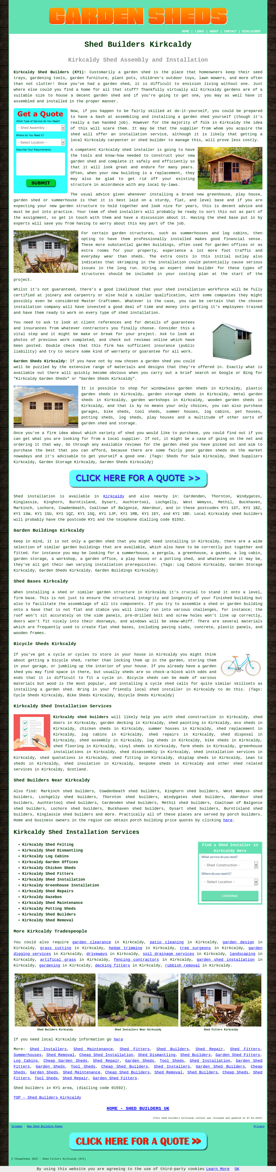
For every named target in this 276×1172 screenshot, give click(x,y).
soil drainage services (168, 954)
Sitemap (16, 1126)
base (219, 200)
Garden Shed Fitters (237, 1055)
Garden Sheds (139, 1061)
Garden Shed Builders (220, 1066)
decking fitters (112, 965)
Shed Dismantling (157, 1055)
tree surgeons (195, 948)
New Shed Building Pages (45, 1126)
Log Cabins (26, 1061)
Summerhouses (28, 1055)
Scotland (76, 769)
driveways (96, 954)
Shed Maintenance (93, 1049)
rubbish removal (182, 965)
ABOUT (214, 31)
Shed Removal (60, 1055)
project (146, 334)
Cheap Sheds (235, 1072)
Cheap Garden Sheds (65, 1061)
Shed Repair (209, 1049)
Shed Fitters (135, 1049)
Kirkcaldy (113, 496)
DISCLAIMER (251, 31)
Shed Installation (210, 1061)
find (30, 791)
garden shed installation (225, 960)
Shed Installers (48, 1049)
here (227, 820)
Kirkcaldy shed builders (80, 717)
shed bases (121, 627)
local (76, 140)
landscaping (242, 954)
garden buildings (155, 245)
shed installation (138, 313)
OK (237, 1169)
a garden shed (134, 72)
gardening (49, 965)
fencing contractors (136, 960)
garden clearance (91, 942)
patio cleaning (167, 942)
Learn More (217, 1169)
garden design (238, 942)
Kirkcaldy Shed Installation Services (76, 832)
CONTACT (230, 31)
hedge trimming (125, 948)
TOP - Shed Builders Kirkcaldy (47, 1097)
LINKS (199, 31)
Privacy (259, 1126)
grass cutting (55, 948)
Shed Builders (172, 1049)
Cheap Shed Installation (106, 1055)
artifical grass (58, 960)
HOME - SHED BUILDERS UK (138, 1108)
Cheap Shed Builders (124, 1066)
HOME (185, 31)
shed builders (247, 514)
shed (126, 150)
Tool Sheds (172, 1061)
